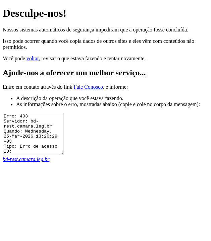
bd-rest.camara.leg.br (26, 167)
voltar (33, 58)
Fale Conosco (88, 87)
